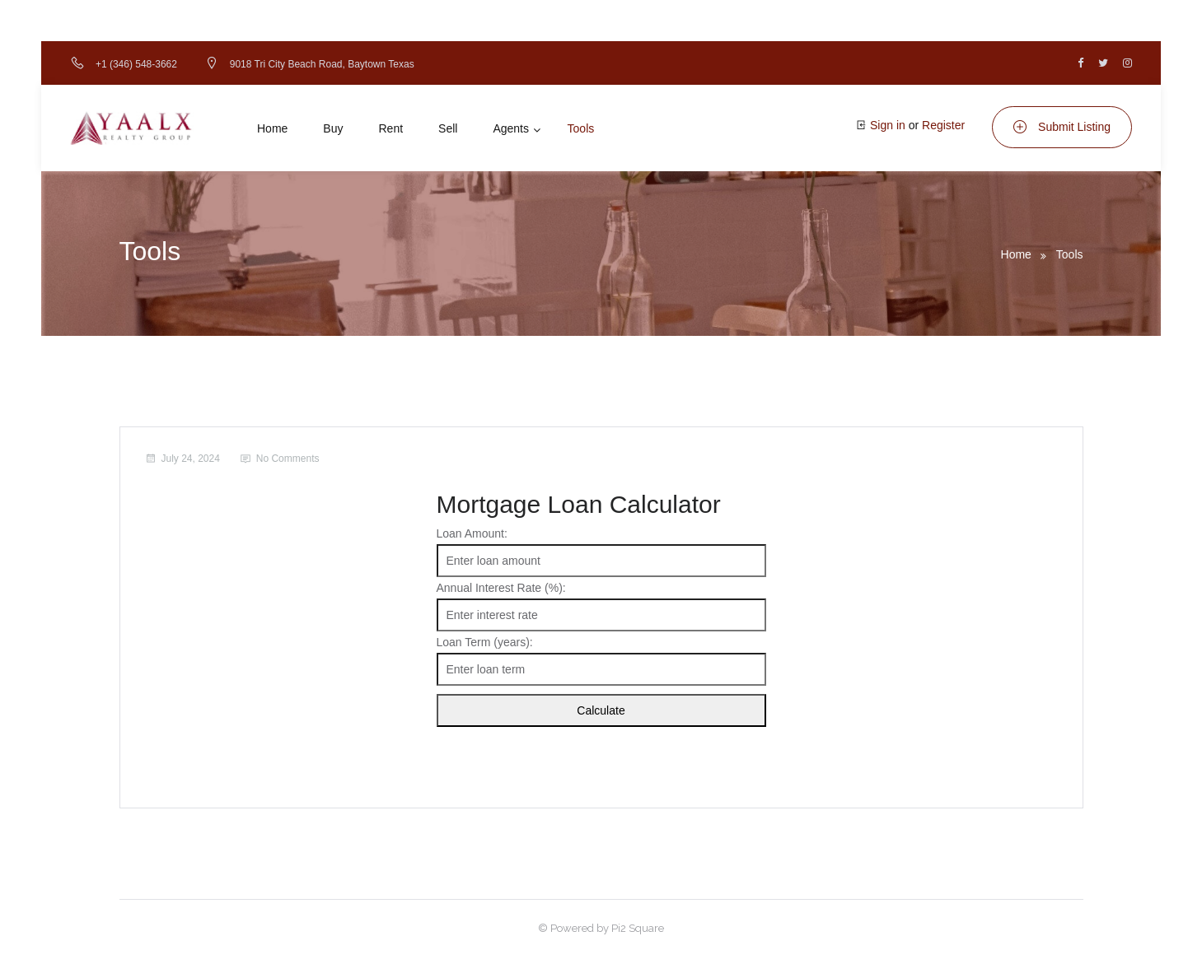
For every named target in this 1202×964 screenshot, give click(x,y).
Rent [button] (390, 128)
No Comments (288, 458)
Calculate (600, 710)
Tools (1069, 254)
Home (1016, 254)
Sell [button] (447, 128)
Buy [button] (333, 128)
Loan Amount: (472, 533)
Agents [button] (511, 128)
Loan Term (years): (485, 642)
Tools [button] (581, 128)
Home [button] (272, 128)
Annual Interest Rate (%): (501, 587)
